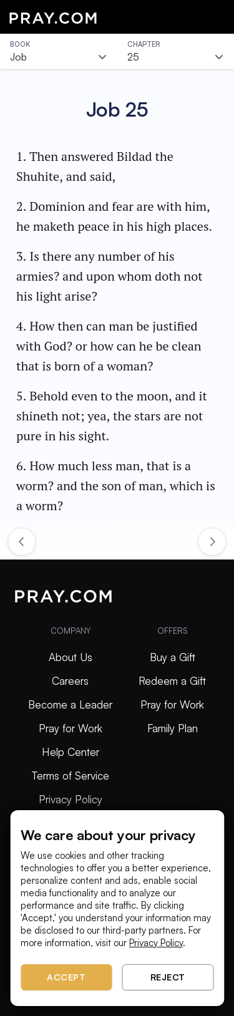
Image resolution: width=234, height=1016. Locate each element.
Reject (167, 977)
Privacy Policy (70, 799)
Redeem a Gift (172, 680)
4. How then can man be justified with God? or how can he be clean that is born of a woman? (109, 345)
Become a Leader (70, 704)
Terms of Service (70, 775)
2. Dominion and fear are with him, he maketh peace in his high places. (114, 216)
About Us (70, 657)
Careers (70, 680)
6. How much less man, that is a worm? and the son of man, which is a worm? (115, 485)
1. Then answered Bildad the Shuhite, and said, (94, 166)
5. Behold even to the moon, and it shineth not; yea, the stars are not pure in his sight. (111, 415)
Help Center (70, 751)
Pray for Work (70, 728)
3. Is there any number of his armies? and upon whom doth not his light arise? (109, 276)
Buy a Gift (172, 657)
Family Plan (172, 728)
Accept (66, 977)
